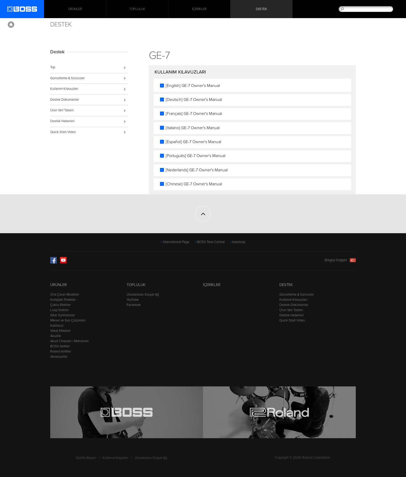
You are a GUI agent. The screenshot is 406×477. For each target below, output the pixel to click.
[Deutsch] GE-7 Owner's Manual (194, 99)
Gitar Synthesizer (62, 315)
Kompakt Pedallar (63, 300)
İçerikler (199, 9)
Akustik (55, 336)
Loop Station (59, 310)
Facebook (134, 305)
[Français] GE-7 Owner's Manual (194, 113)
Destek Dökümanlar (64, 100)
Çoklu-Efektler (60, 305)
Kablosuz (56, 326)
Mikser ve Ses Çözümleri (67, 320)
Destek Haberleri (62, 121)
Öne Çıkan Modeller (64, 294)
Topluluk (137, 9)
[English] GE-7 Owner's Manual (193, 85)
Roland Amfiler (60, 351)
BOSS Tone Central (211, 242)
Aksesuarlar (58, 357)
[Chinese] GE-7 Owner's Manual (194, 184)
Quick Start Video (63, 132)
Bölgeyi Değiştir (340, 260)
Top (52, 67)
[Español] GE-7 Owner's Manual (193, 141)
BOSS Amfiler (60, 346)
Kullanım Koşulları (115, 458)
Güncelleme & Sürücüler (67, 78)
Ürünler (58, 284)
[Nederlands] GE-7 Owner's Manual (197, 170)
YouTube (133, 300)
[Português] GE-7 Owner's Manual (195, 155)
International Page (176, 242)
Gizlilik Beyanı (86, 458)
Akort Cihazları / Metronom (69, 341)
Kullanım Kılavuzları (64, 89)
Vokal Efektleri (60, 331)
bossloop (238, 242)
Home (11, 24)
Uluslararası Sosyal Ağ (143, 294)
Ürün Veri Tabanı (62, 110)
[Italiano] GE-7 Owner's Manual (193, 127)
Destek (261, 9)
